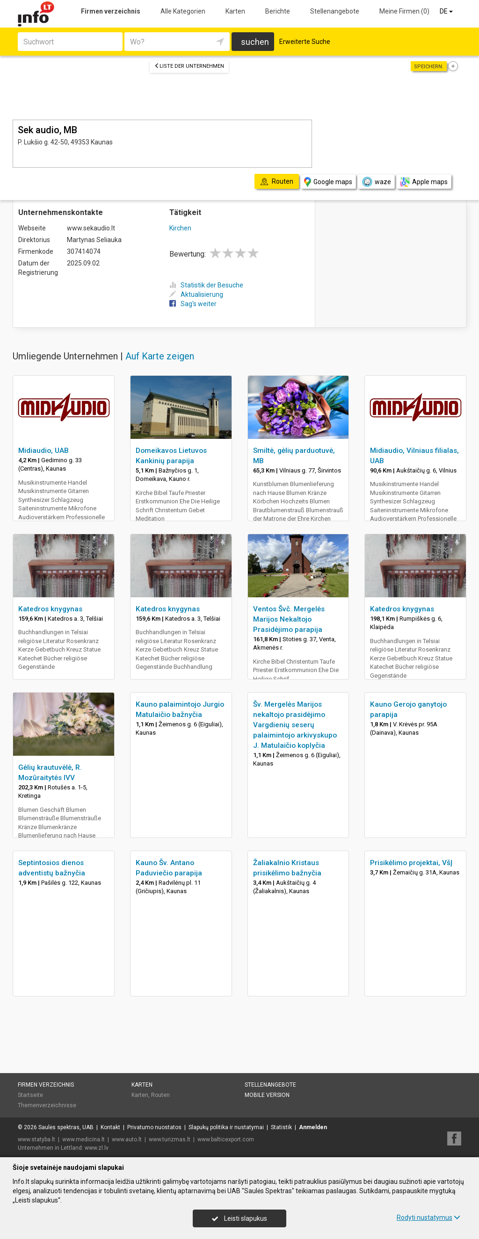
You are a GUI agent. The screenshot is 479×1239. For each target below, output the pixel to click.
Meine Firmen (404, 11)
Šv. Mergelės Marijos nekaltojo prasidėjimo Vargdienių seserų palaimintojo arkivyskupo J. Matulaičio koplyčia (295, 725)
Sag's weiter (193, 304)
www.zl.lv (97, 1148)
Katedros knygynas (50, 609)
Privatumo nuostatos (154, 1127)
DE (447, 11)
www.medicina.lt (83, 1139)
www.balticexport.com (225, 1139)
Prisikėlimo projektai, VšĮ (411, 863)
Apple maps (424, 182)
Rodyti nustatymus (428, 1217)
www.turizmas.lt (169, 1139)
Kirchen (180, 228)
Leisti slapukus (239, 1218)
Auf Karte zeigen (159, 356)
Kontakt (110, 1127)
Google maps (328, 182)
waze (376, 182)
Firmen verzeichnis (110, 11)
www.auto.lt (127, 1139)
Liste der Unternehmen (189, 66)
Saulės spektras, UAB (66, 1127)
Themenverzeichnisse (47, 1105)
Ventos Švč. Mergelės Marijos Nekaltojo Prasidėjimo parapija (289, 619)
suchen (255, 42)
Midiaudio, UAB (43, 450)
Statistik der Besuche (206, 285)
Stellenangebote (334, 11)
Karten (235, 11)
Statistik (281, 1127)
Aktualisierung (196, 294)
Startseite (30, 1095)
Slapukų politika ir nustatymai (226, 1127)
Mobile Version (267, 1095)
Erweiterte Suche (304, 41)
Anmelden (313, 1127)
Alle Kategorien (182, 11)
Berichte (277, 11)
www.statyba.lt (36, 1139)
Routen (160, 1095)
